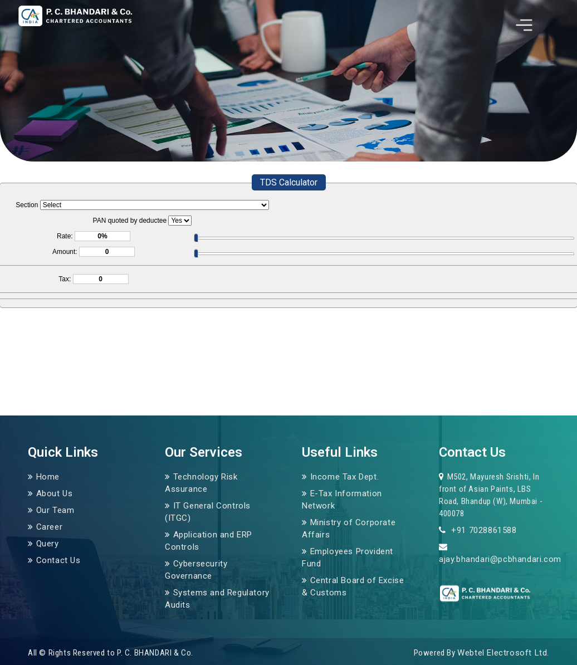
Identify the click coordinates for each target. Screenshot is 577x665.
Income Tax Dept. (344, 477)
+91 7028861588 (483, 530)
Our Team (55, 510)
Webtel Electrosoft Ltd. (503, 653)
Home (48, 477)
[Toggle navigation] (524, 25)
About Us (54, 493)
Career (49, 527)
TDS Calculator (288, 182)
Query (47, 544)
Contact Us (58, 560)
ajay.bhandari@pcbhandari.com (500, 559)
